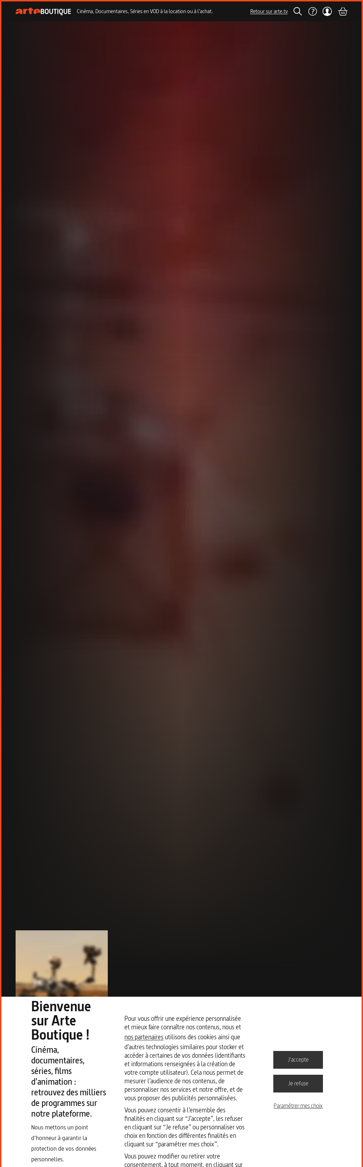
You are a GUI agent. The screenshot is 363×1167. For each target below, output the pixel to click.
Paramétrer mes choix (298, 1106)
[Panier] (342, 11)
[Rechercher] (298, 11)
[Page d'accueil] (43, 11)
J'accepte (298, 1059)
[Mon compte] (327, 11)
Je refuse (298, 1083)
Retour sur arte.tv (269, 11)
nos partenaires (143, 1037)
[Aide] (312, 11)
